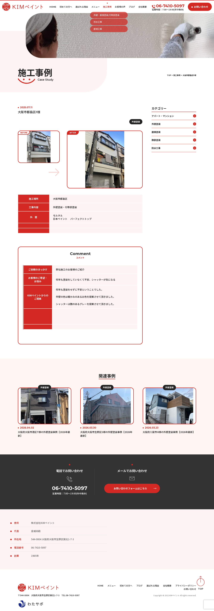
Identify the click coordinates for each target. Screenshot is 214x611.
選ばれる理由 (81, 6)
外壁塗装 (136, 127)
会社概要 (142, 6)
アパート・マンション (163, 121)
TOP (169, 75)
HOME (100, 585)
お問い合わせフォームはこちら (130, 488)
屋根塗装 (156, 137)
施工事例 (107, 6)
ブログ (132, 6)
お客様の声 (120, 6)
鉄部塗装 (156, 145)
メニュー (95, 6)
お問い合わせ (201, 6)
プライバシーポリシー (185, 585)
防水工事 (156, 153)
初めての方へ (66, 6)
